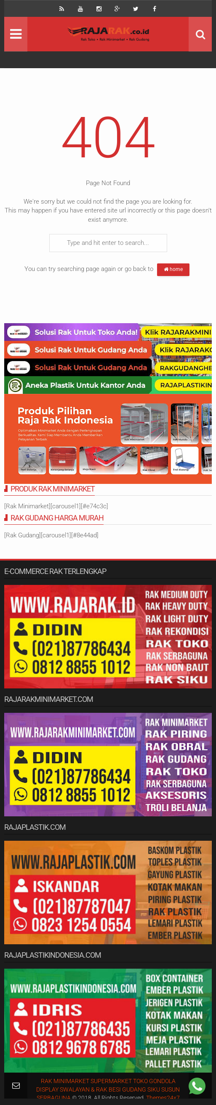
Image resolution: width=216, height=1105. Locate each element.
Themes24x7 (163, 1097)
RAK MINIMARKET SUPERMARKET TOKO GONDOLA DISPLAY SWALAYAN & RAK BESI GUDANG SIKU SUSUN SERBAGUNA (108, 1089)
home (173, 269)
